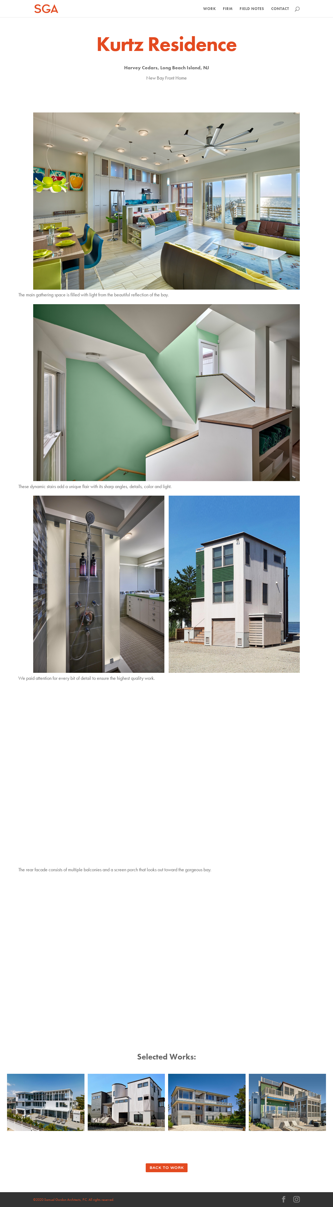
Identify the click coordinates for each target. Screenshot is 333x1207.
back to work (166, 1167)
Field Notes (252, 9)
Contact (280, 9)
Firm (228, 9)
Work (209, 9)
